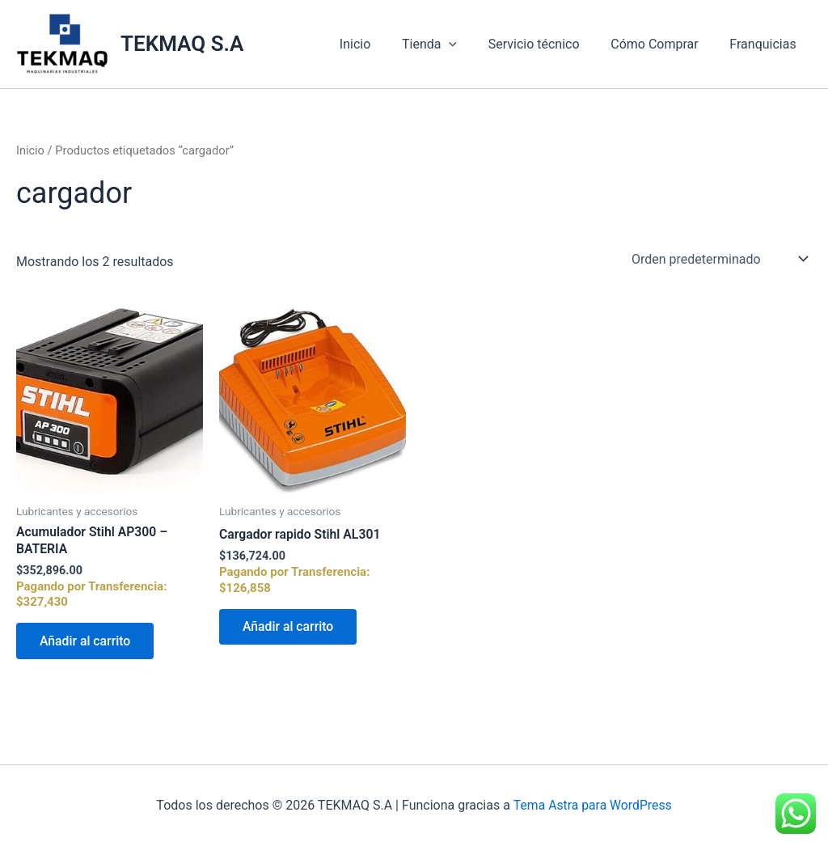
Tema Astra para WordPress (592, 805)
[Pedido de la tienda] (718, 258)
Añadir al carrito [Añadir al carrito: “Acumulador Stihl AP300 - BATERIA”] (86, 641)
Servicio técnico (547, 44)
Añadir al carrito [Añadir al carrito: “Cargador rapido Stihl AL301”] (289, 627)
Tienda (447, 44)
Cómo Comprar (662, 44)
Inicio (379, 44)
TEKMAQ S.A (181, 44)
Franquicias (766, 44)
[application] (468, 44)
